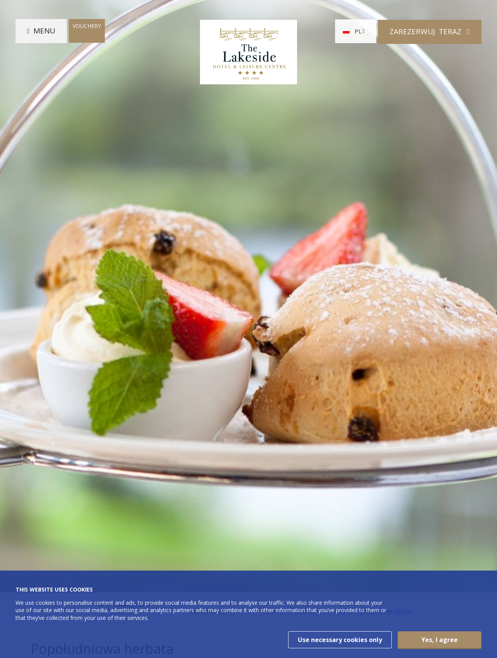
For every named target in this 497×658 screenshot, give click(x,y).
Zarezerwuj (426, 31)
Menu (44, 31)
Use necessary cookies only (340, 639)
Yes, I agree (439, 639)
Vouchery (87, 26)
